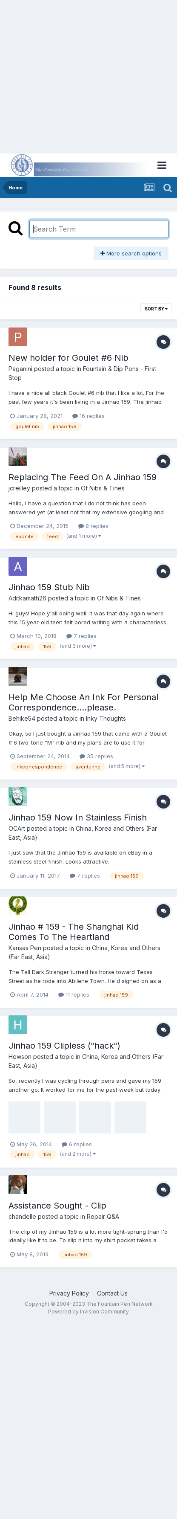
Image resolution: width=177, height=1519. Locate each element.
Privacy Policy (69, 1293)
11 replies (73, 994)
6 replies (77, 1144)
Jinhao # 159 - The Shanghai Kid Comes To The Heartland (74, 932)
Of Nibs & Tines (103, 488)
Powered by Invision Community (88, 1311)
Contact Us (112, 1293)
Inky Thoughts (106, 718)
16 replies (88, 415)
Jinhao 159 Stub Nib (49, 587)
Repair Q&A (103, 1216)
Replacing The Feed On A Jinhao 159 (83, 477)
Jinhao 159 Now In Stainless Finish (78, 817)
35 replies (96, 756)
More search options (131, 253)
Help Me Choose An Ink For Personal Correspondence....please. (83, 702)
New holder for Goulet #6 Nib (68, 358)
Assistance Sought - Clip (57, 1205)
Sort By (156, 308)
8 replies (93, 525)
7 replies (81, 635)
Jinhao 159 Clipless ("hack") (64, 1046)
